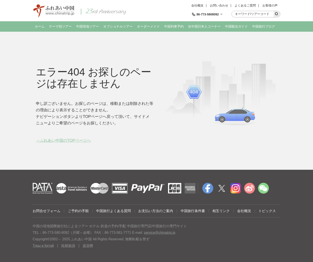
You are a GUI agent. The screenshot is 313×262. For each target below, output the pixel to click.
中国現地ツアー (87, 26)
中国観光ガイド (236, 26)
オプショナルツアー (118, 26)
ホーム (40, 26)
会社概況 (197, 5)
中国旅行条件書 (193, 211)
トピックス (267, 211)
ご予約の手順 (78, 211)
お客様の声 (270, 5)
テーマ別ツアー (60, 26)
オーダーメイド (148, 26)
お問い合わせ (219, 5)
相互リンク (221, 211)
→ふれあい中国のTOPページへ (63, 140)
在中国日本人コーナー (204, 26)
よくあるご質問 (245, 5)
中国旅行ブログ (263, 26)
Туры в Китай (43, 245)
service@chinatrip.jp (159, 232)
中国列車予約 (174, 26)
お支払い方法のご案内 (155, 211)
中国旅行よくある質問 (113, 211)
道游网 (88, 245)
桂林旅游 (68, 245)
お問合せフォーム (46, 211)
